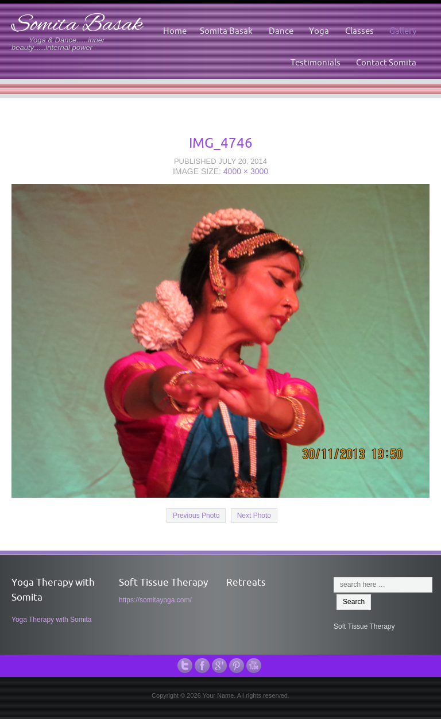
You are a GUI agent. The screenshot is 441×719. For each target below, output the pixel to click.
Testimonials (316, 62)
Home (175, 31)
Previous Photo (196, 516)
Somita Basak (76, 25)
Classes (359, 31)
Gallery (402, 31)
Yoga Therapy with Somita (51, 620)
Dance (281, 31)
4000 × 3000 (245, 171)
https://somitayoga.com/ (155, 600)
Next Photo (254, 516)
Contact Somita (386, 62)
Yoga (319, 31)
